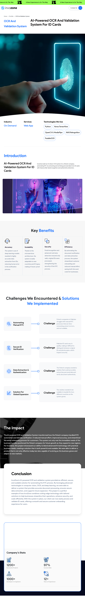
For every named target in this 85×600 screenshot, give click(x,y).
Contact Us (73, 8)
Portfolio (11, 16)
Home (5, 16)
